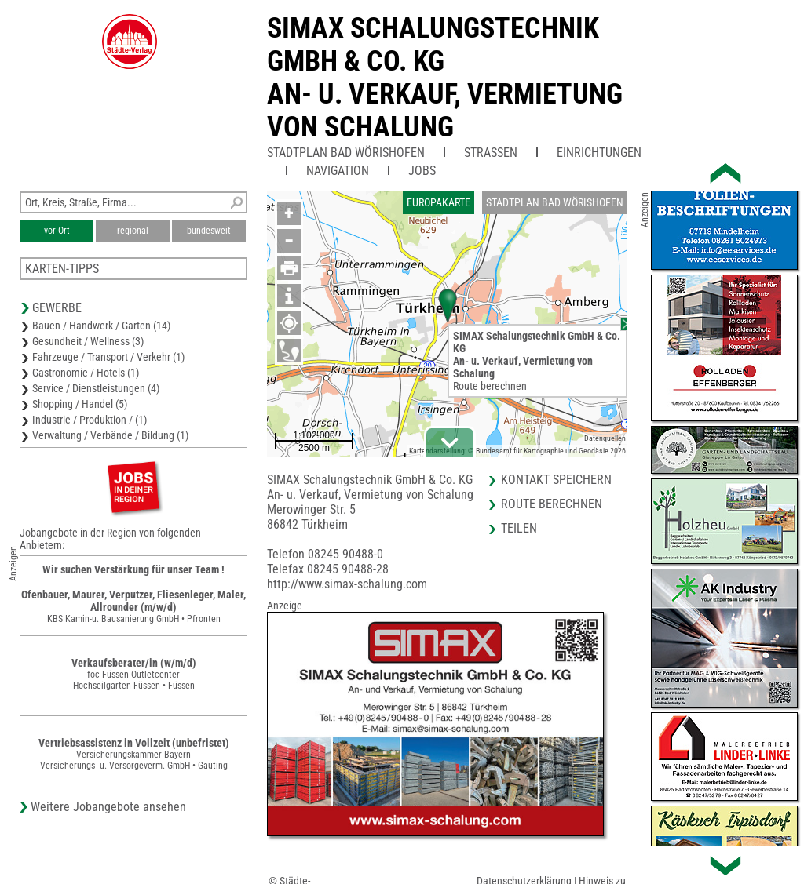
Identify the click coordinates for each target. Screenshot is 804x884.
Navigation (337, 170)
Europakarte (438, 202)
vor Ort (57, 230)
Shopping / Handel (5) (79, 404)
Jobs (422, 170)
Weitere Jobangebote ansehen (108, 806)
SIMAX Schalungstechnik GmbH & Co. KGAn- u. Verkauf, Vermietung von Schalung (445, 78)
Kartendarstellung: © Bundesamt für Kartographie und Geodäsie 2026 (517, 450)
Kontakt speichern (556, 479)
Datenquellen (605, 438)
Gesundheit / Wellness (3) (88, 341)
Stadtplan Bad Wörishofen (346, 152)
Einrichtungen (599, 152)
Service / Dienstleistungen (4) (95, 388)
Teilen (519, 528)
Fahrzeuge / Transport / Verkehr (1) (108, 357)
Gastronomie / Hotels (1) (85, 372)
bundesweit (209, 230)
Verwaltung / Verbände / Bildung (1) (110, 435)
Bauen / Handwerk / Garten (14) (101, 325)
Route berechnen (490, 386)
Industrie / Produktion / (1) (89, 419)
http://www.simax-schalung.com (347, 584)
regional (132, 230)
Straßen (490, 152)
